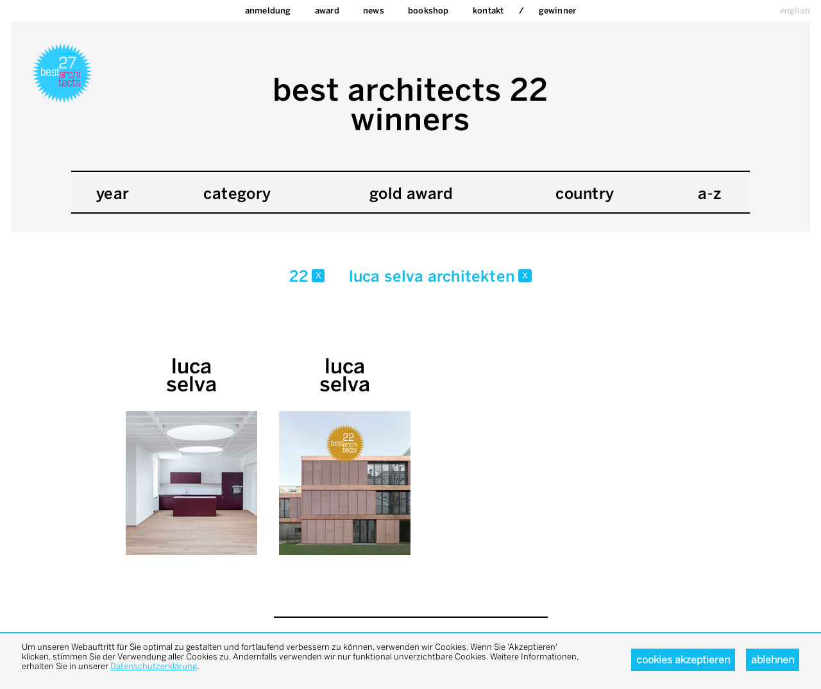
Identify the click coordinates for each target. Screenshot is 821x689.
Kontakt (488, 10)
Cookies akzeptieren (683, 660)
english (795, 10)
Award (327, 10)
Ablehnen (772, 660)
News (373, 10)
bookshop (428, 10)
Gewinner (558, 10)
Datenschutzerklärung (153, 666)
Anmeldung (268, 10)
